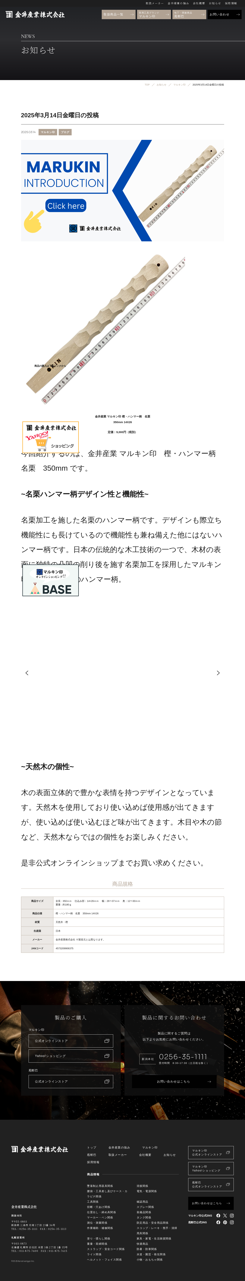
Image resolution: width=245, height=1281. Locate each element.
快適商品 (142, 1243)
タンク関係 (144, 1217)
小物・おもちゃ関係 (150, 1259)
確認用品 (142, 1201)
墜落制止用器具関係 (100, 1185)
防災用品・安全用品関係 (152, 1222)
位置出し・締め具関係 (101, 1212)
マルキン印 (48, 131)
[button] (27, 673)
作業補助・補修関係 (100, 1227)
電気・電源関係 (147, 1191)
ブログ (65, 131)
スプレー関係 (145, 1206)
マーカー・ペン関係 (100, 1217)
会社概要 (199, 3)
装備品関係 (144, 1212)
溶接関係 (142, 1185)
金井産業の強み (178, 3)
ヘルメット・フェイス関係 (104, 1259)
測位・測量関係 (97, 1222)
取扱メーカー (155, 3)
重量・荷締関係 (97, 1243)
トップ (91, 1147)
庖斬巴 (91, 1154)
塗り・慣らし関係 (98, 1238)
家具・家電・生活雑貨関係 (154, 1238)
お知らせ (215, 3)
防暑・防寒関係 (147, 1249)
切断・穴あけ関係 (98, 1206)
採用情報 (231, 3)
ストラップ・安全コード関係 (106, 1249)
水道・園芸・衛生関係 (151, 1254)
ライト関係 (94, 1254)
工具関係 (93, 1201)
